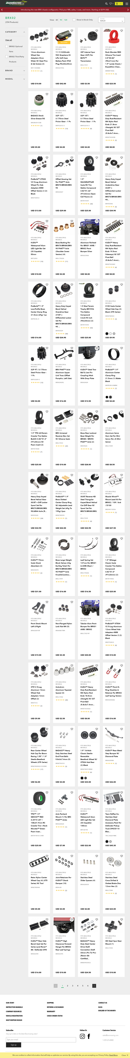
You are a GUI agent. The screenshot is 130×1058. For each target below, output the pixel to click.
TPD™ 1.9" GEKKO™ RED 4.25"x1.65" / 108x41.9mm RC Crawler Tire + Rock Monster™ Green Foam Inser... (39, 823)
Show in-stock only (83, 19)
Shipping (50, 1003)
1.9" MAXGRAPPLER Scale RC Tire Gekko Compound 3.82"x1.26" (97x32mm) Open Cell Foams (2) (88, 188)
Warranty (51, 1011)
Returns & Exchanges (55, 1007)
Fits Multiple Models (36, 48)
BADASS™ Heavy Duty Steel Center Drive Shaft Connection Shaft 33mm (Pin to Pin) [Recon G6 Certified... (88, 950)
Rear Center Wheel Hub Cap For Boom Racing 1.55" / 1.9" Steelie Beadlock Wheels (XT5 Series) (39, 756)
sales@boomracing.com (110, 1035)
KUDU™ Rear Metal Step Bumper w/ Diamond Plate (113, 753)
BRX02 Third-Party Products (14, 59)
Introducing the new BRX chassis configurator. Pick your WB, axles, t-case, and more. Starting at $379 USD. (65, 10)
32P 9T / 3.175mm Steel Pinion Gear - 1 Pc (39, 372)
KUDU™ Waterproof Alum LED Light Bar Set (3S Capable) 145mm (87, 820)
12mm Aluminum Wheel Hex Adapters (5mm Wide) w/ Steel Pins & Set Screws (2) (39, 58)
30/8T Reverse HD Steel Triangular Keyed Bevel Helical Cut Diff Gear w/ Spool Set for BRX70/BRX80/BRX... (88, 505)
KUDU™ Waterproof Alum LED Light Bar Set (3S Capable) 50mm (38, 248)
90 (61, 20)
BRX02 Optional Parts (14, 49)
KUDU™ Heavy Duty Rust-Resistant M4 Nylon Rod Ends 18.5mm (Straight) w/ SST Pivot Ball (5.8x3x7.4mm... (88, 696)
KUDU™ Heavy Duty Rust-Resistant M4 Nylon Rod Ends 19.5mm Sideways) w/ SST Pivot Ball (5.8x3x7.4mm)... (113, 251)
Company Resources (14, 1011)
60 (57, 20)
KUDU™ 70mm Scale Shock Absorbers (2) (37, 563)
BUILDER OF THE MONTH (107, 1010)
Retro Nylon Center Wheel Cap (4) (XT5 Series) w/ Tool (39, 880)
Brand (9, 70)
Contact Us (102, 1003)
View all (8, 40)
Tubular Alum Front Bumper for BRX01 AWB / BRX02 (88, 626)
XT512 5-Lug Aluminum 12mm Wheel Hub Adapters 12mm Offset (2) (38, 693)
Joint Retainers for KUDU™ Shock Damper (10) (63, 880)
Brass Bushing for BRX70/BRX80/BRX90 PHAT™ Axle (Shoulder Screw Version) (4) (64, 248)
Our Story (10, 1003)
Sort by (102, 19)
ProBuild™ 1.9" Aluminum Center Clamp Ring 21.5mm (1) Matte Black (113, 375)
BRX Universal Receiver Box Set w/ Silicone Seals (63, 436)
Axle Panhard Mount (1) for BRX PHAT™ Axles (63, 817)
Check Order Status (54, 1016)
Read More (113, 1055)
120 (65, 20)
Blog (100, 1007)
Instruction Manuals (14, 1007)
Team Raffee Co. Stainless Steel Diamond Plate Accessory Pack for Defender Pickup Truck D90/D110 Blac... (113, 823)
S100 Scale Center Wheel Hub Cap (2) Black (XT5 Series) (113, 309)
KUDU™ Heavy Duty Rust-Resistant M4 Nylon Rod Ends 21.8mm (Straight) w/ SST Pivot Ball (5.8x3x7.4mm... (113, 124)
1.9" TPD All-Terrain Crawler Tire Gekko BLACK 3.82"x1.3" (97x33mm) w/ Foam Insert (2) (39, 439)
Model (9, 79)
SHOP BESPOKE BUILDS (14, 1020)
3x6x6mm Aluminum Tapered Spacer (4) (63, 690)
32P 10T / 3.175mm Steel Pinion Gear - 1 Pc (88, 118)
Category (11, 32)
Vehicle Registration (14, 1016)
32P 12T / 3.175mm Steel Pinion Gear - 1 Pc (63, 118)
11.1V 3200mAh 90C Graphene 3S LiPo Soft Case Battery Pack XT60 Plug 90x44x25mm (64, 58)
